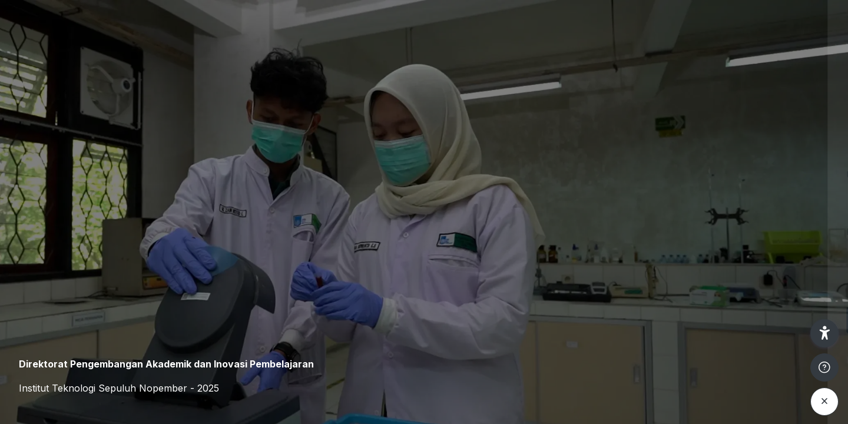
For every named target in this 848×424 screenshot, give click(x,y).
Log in (724, 320)
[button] (824, 333)
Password (639, 232)
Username (639, 175)
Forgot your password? (788, 286)
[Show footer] (824, 367)
